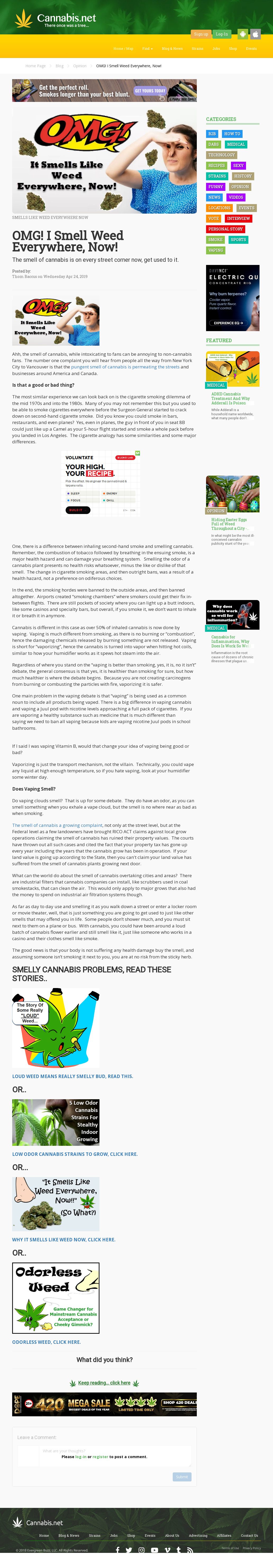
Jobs (216, 48)
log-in (81, 1456)
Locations (219, 207)
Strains (197, 48)
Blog (59, 65)
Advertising (198, 1535)
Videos (236, 197)
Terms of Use (230, 1548)
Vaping (215, 250)
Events (251, 48)
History (243, 176)
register (100, 1456)
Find (147, 48)
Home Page (35, 65)
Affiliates (224, 1535)
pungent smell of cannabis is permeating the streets (125, 367)
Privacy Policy (252, 1548)
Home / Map (123, 48)
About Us (172, 1535)
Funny (215, 186)
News (214, 197)
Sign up (201, 34)
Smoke (215, 239)
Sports (238, 239)
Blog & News (172, 48)
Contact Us (249, 1535)
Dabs (213, 144)
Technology (221, 154)
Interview (238, 218)
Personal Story (225, 229)
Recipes (216, 165)
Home (44, 1535)
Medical (236, 144)
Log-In (222, 34)
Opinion (80, 65)
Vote (213, 218)
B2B (212, 133)
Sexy (238, 165)
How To (232, 133)
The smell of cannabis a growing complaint (57, 825)
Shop (233, 48)
